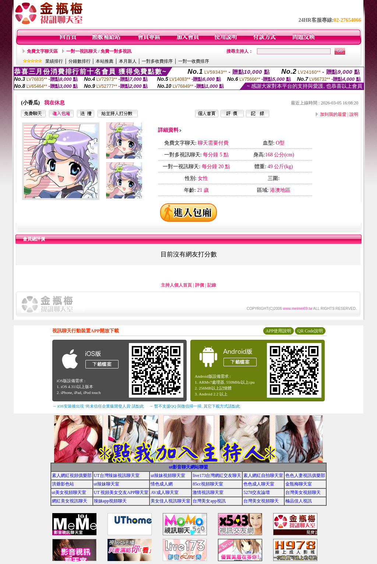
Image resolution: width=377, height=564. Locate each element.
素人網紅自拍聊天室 (263, 475)
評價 (199, 285)
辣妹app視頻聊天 (110, 501)
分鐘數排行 (79, 61)
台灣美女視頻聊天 (303, 492)
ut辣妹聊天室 (106, 484)
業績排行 (54, 61)
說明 (353, 114)
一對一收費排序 (193, 61)
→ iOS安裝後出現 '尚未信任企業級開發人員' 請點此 (98, 406)
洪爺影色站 (63, 484)
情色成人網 (162, 484)
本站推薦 (104, 61)
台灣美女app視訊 (209, 501)
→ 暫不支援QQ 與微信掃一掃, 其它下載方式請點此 (194, 406)
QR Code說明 (310, 330)
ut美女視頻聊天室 (69, 492)
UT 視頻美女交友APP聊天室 (121, 492)
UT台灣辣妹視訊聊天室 (117, 475)
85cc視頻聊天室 (208, 484)
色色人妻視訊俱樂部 (305, 475)
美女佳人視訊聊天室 (170, 501)
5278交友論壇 (256, 492)
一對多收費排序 (157, 61)
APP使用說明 (278, 330)
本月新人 (128, 61)
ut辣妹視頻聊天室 (168, 475)
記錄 (211, 285)
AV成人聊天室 (165, 492)
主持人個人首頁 (176, 285)
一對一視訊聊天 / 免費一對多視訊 (98, 51)
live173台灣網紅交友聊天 (217, 475)
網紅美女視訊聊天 (69, 501)
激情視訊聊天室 (208, 492)
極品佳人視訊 (298, 501)
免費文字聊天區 (42, 51)
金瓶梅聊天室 (298, 484)
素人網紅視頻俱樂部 (72, 475)
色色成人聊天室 (258, 484)
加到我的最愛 (333, 114)
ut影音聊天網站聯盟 (188, 467)
